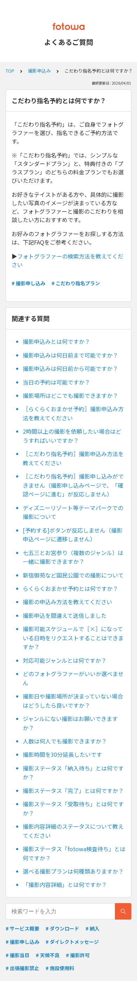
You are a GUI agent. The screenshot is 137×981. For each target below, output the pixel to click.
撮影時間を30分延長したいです (62, 754)
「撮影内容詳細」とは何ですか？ (65, 884)
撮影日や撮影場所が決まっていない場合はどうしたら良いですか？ (73, 700)
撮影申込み (39, 70)
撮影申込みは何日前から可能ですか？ (70, 368)
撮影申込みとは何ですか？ (56, 341)
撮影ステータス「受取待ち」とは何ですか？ (73, 808)
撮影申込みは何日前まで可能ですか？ (70, 355)
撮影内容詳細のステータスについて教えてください (73, 831)
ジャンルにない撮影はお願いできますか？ (70, 723)
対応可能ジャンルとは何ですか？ (65, 660)
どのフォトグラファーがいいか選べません (73, 678)
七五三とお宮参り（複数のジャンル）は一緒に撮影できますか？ (73, 557)
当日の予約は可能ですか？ (56, 382)
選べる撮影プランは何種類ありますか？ (73, 871)
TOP (10, 70)
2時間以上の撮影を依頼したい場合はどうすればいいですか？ (72, 436)
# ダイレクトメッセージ (72, 941)
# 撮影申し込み (28, 283)
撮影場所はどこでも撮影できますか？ (70, 395)
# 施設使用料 (60, 968)
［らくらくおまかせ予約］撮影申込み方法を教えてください (73, 413)
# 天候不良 (48, 955)
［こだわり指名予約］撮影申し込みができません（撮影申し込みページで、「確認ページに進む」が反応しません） (73, 485)
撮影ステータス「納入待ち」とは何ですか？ (73, 772)
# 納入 (92, 928)
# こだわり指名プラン (76, 283)
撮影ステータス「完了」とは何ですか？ (73, 790)
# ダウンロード (62, 928)
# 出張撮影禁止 (22, 968)
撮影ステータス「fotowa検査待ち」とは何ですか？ (74, 853)
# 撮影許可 (78, 955)
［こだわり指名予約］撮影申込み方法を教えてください (73, 458)
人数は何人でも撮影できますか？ (65, 741)
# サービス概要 (22, 928)
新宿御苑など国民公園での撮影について (73, 575)
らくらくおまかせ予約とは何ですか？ (70, 588)
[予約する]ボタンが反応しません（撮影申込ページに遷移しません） (72, 534)
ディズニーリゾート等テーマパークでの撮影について (73, 512)
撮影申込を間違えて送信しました (65, 615)
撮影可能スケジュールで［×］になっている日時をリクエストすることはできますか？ (73, 638)
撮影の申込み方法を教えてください (67, 602)
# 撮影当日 (17, 955)
